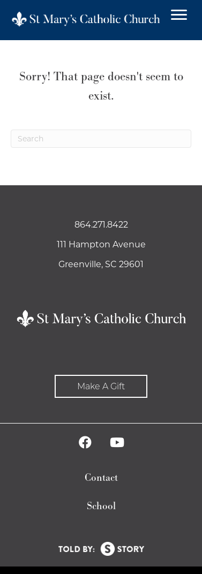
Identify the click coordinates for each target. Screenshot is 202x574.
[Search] (101, 139)
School (101, 506)
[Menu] (179, 15)
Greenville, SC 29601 (101, 264)
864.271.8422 (101, 225)
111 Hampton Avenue (101, 244)
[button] (101, 386)
